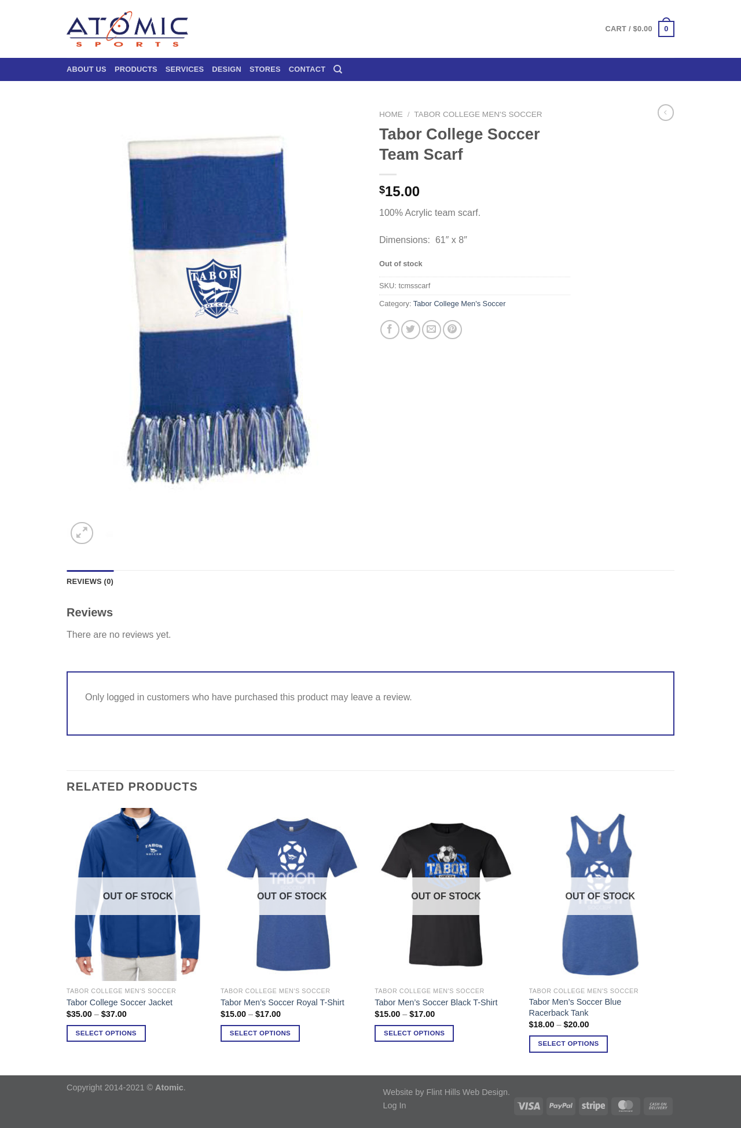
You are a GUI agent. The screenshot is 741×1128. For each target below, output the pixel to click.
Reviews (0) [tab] (90, 581)
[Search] (337, 69)
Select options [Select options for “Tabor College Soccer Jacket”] (106, 1033)
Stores (265, 69)
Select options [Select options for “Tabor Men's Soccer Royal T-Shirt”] (260, 1033)
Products (136, 69)
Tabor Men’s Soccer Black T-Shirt (436, 1002)
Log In (394, 1105)
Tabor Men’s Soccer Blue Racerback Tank (575, 1007)
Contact (307, 69)
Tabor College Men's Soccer (478, 114)
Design (226, 69)
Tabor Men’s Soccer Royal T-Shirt (282, 1002)
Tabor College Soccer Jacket (120, 1002)
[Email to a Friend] (431, 329)
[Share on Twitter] (410, 329)
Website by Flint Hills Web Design (445, 1092)
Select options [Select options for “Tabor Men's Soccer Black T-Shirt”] (414, 1033)
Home (391, 114)
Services (185, 69)
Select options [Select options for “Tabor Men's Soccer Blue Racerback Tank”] (568, 1043)
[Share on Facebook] (389, 329)
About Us (87, 69)
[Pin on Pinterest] (452, 329)
